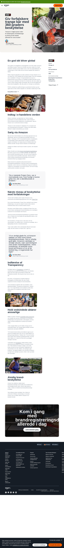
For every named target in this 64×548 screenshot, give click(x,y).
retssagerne (18, 342)
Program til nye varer (20, 457)
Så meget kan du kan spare (25, 1)
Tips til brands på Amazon (51, 452)
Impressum (52, 489)
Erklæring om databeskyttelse (23, 489)
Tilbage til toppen (52, 85)
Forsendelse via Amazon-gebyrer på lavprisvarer (20, 464)
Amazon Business (7, 459)
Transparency (20, 269)
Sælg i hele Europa (7, 463)
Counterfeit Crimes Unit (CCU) (27, 316)
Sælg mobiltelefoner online (8, 478)
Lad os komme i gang (32, 430)
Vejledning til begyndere (7, 456)
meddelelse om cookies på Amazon (21, 545)
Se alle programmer (34, 467)
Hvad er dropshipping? (8, 466)
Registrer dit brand (49, 454)
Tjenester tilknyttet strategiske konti (34, 459)
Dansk (40, 444)
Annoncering (32, 456)
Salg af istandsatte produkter (33, 465)
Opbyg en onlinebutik (50, 456)
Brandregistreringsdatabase (51, 466)
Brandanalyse (48, 463)
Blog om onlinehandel (7, 482)
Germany (48, 444)
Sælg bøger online (7, 469)
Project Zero (34, 199)
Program (32, 452)
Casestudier (48, 461)
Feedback (56, 444)
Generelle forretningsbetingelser (41, 489)
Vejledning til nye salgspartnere (49, 459)
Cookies (32, 489)
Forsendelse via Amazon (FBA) (19, 455)
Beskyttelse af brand (50, 465)
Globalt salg (32, 454)
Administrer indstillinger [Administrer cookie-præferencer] (40, 545)
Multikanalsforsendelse (20, 467)
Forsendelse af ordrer (20, 452)
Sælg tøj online (8, 471)
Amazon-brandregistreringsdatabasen (28, 151)
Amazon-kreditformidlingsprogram (35, 462)
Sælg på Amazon (6, 453)
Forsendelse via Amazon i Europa (19, 460)
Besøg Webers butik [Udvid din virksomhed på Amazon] (12, 91)
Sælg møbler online (7, 474)
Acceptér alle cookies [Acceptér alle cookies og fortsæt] (55, 545)
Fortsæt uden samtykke (55, 540)
